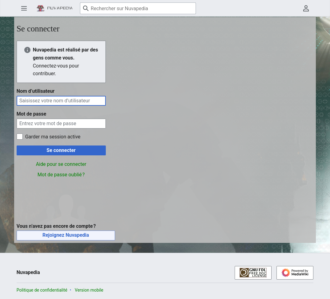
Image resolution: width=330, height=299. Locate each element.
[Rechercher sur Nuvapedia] (138, 8)
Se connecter (61, 150)
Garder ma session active (53, 137)
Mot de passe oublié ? (61, 175)
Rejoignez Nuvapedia (65, 235)
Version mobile (89, 290)
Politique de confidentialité (42, 290)
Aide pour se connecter (61, 164)
